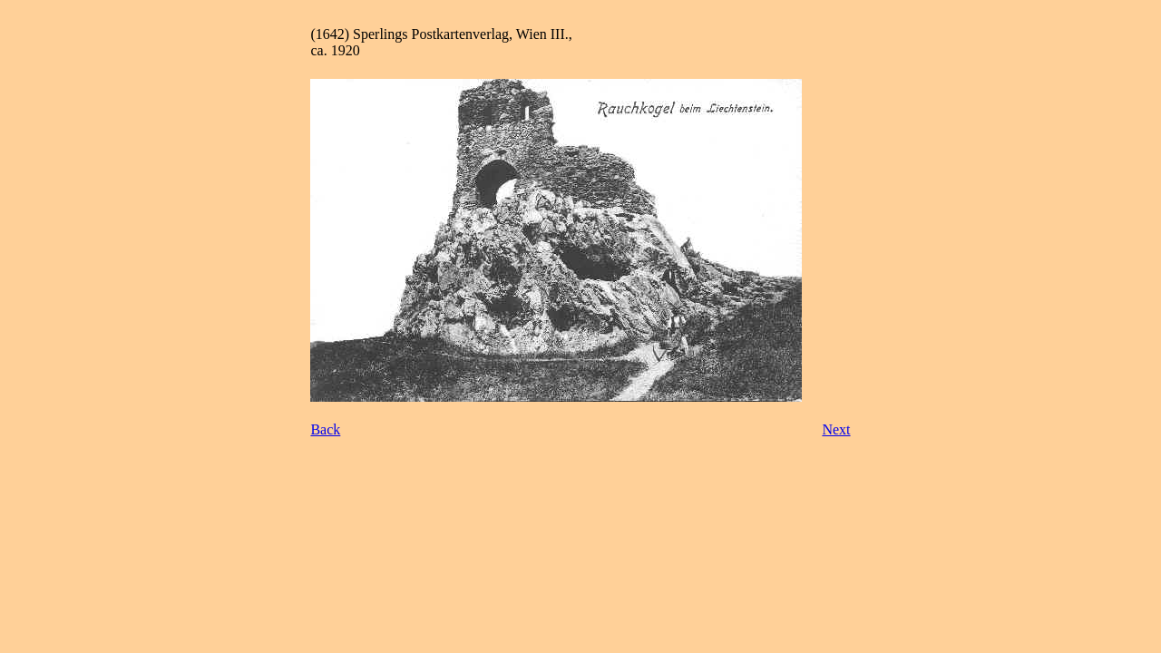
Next (836, 429)
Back (325, 429)
